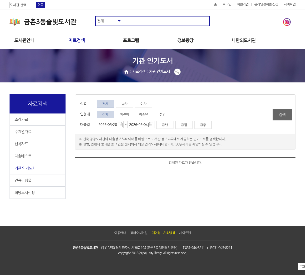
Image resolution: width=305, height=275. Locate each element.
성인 (162, 114)
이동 (40, 4)
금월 (184, 125)
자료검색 (77, 40)
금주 (203, 125)
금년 (165, 125)
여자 (143, 104)
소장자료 (21, 119)
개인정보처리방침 (163, 233)
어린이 (124, 114)
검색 (282, 115)
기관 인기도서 (25, 168)
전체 (105, 104)
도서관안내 (24, 40)
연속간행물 (23, 180)
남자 (124, 104)
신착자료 (21, 144)
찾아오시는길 (138, 233)
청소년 (143, 114)
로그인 (227, 4)
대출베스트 (23, 156)
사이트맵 (289, 4)
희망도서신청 (25, 192)
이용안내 (120, 233)
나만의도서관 (244, 40)
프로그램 (131, 40)
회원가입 (243, 4)
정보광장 (185, 40)
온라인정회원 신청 (266, 4)
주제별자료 (23, 132)
